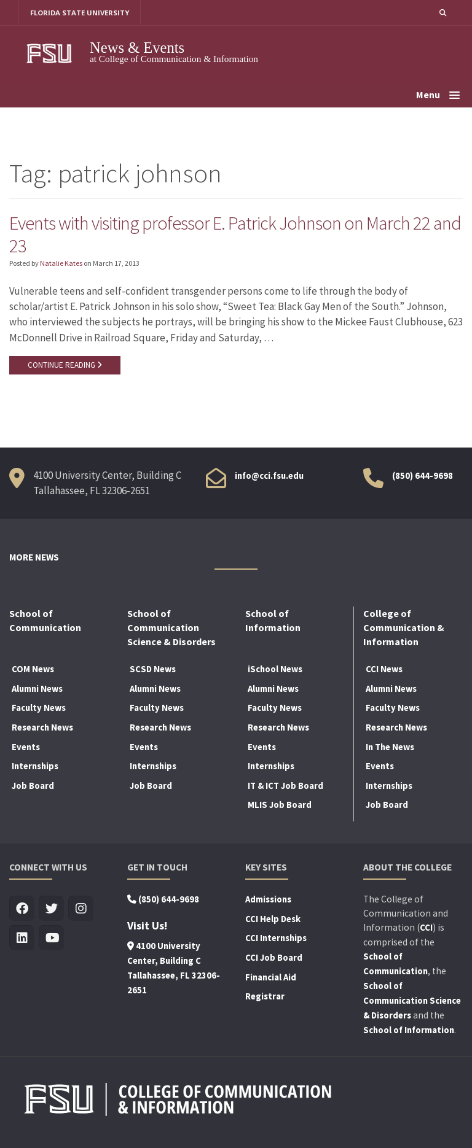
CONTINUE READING (65, 366)
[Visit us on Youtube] (51, 939)
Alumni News (37, 690)
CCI (426, 928)
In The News (390, 747)
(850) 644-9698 (422, 476)
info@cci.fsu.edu (269, 476)
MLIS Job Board (280, 806)
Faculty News (39, 709)
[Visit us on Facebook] (21, 910)
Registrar (265, 997)
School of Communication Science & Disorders (412, 1002)
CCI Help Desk (273, 920)
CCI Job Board (273, 958)
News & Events (137, 47)
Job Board (33, 787)
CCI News (384, 670)
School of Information (408, 1031)
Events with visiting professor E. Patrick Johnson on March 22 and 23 (222, 234)
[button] (442, 12)
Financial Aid (270, 977)
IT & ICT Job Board (285, 787)
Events (26, 747)
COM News (33, 670)
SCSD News (153, 670)
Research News (42, 728)
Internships (35, 767)
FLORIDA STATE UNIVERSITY (80, 12)
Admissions (268, 900)
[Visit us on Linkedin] (21, 939)
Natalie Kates (61, 264)
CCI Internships (276, 939)
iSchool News (275, 670)
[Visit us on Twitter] (51, 910)
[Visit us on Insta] (80, 910)
